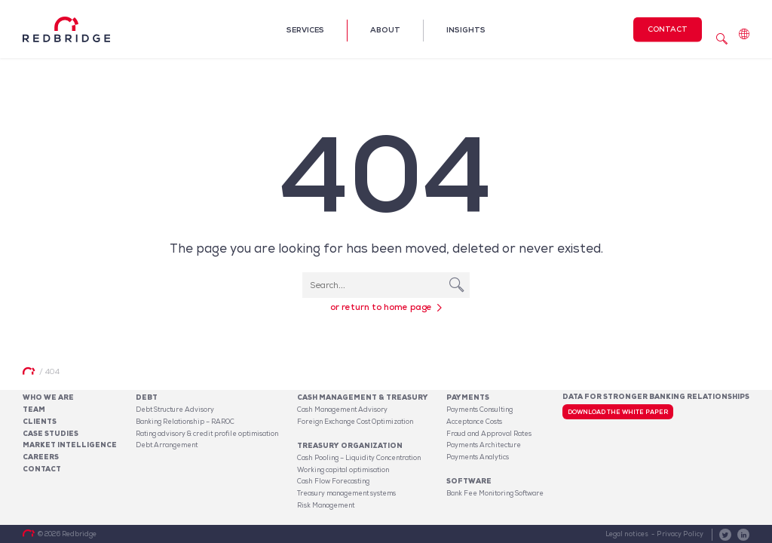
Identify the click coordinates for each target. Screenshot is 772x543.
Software (469, 481)
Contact (668, 28)
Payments (467, 397)
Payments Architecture (483, 444)
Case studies (50, 433)
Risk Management (325, 505)
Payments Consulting (479, 409)
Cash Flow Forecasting (333, 481)
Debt (147, 397)
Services (305, 30)
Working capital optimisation (343, 469)
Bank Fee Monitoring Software (495, 493)
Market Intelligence (70, 444)
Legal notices (626, 533)
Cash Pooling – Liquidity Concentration (359, 457)
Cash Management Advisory (342, 409)
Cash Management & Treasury (362, 397)
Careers (41, 457)
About (385, 30)
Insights (466, 30)
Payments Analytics (477, 457)
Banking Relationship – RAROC (185, 421)
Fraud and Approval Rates (489, 433)
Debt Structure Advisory (175, 409)
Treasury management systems (346, 493)
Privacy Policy (680, 533)
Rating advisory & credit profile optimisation (207, 433)
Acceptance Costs (474, 421)
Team (34, 409)
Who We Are (48, 397)
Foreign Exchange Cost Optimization (355, 421)
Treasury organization (350, 445)
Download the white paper (618, 412)
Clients (40, 421)
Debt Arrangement (167, 444)
